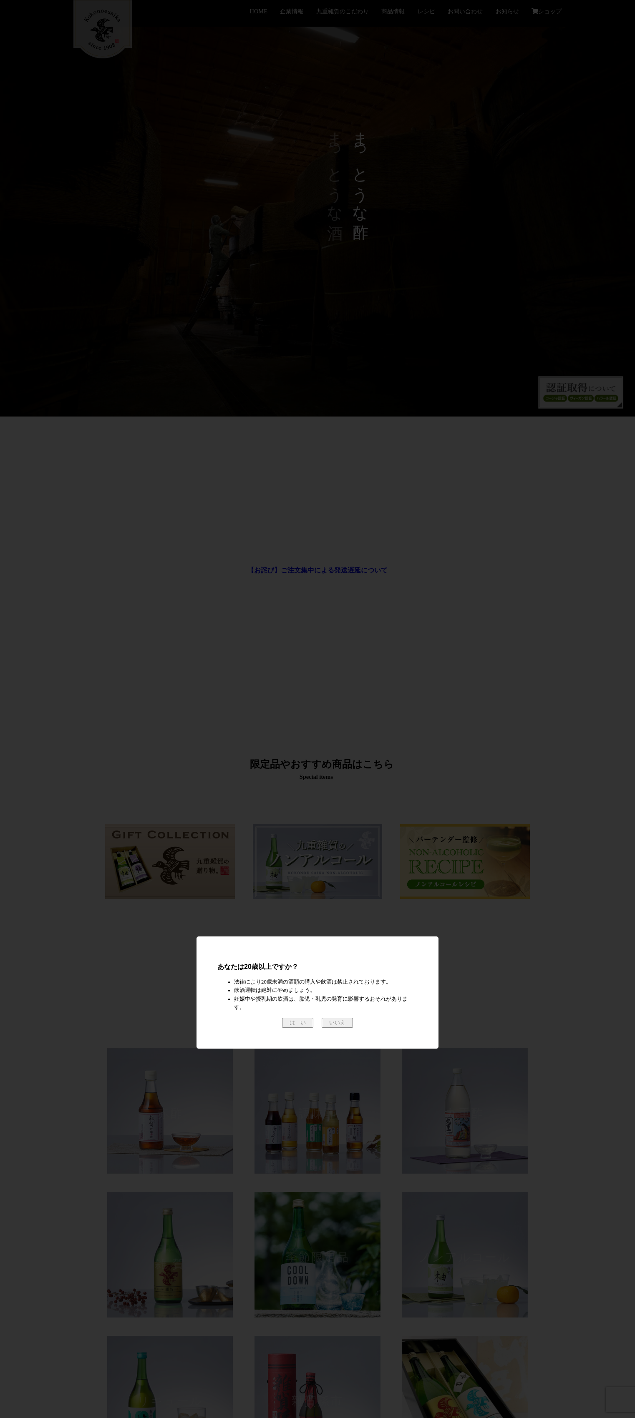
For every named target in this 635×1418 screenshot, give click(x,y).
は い (298, 1023)
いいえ (337, 1023)
